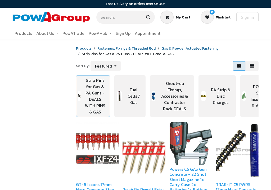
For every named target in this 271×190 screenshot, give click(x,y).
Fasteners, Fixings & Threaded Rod (126, 48)
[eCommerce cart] (175, 17)
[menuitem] (23, 33)
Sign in (247, 17)
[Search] (148, 17)
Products (84, 48)
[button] (106, 66)
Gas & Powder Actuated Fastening (190, 48)
